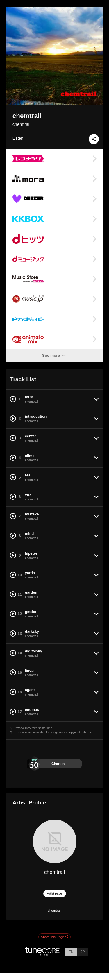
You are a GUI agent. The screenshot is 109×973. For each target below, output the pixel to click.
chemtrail (21, 124)
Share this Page (54, 937)
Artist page (54, 893)
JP (83, 951)
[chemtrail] (54, 841)
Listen (17, 138)
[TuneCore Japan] (42, 954)
